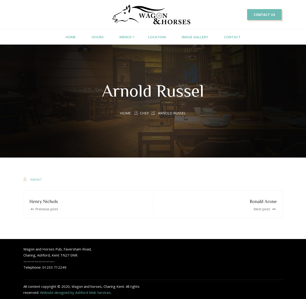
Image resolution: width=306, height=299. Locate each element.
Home (125, 113)
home (70, 37)
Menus (125, 37)
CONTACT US (264, 14)
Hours (98, 37)
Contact (232, 37)
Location (157, 37)
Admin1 (36, 179)
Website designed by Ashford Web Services (75, 292)
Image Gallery (195, 37)
